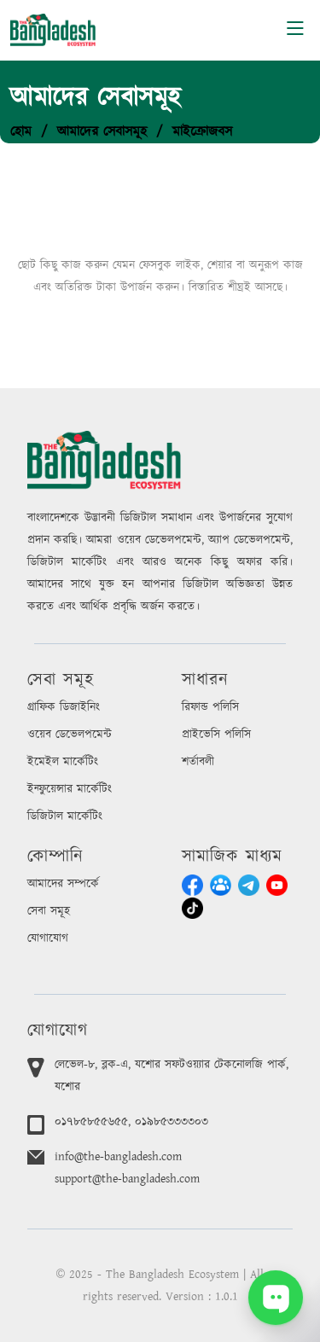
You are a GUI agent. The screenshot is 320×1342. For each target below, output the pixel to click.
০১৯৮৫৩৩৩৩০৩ (171, 1121)
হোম (21, 131)
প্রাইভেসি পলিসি (216, 734)
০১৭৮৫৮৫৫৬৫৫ (91, 1121)
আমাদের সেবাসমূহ (102, 131)
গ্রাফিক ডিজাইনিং (63, 707)
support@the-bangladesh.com (127, 1179)
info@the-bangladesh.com (118, 1156)
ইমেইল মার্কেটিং (62, 761)
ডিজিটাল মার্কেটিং (64, 816)
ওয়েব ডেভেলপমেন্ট (69, 734)
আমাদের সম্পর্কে (63, 883)
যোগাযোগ (47, 938)
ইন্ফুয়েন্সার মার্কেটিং (69, 789)
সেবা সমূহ (48, 911)
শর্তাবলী (198, 761)
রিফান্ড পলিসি (210, 707)
